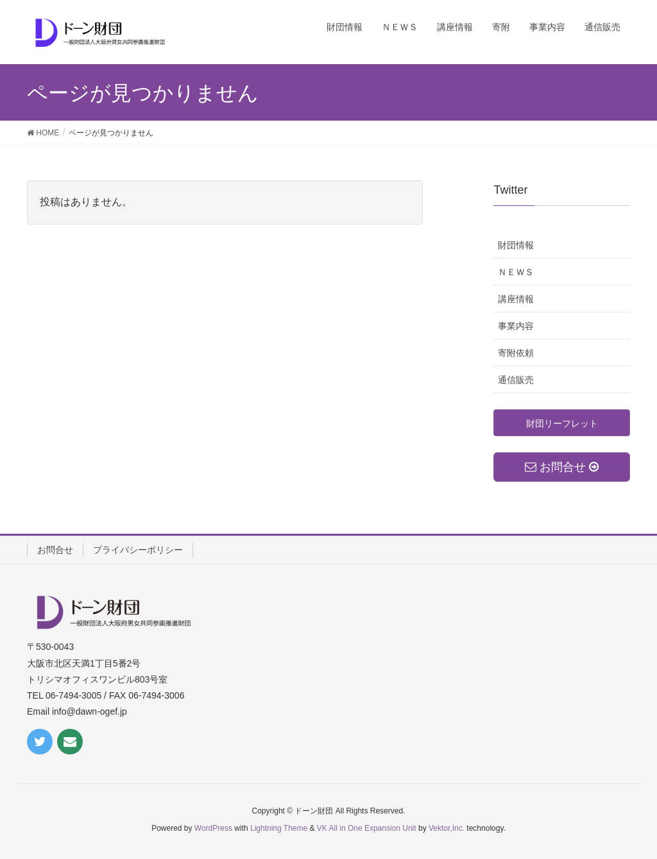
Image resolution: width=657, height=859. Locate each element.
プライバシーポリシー (138, 550)
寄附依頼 (516, 353)
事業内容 (516, 326)
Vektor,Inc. (447, 828)
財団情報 (516, 245)
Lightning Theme (278, 828)
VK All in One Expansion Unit (366, 828)
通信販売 (516, 380)
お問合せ (55, 550)
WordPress (213, 828)
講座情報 (516, 299)
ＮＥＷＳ (516, 272)
